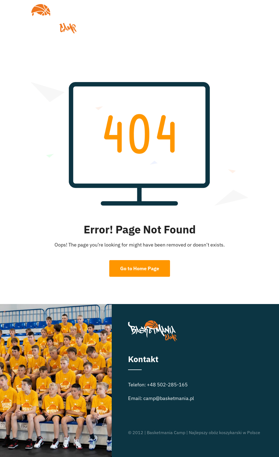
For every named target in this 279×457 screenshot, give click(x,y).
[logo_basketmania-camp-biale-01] (42, 6)
